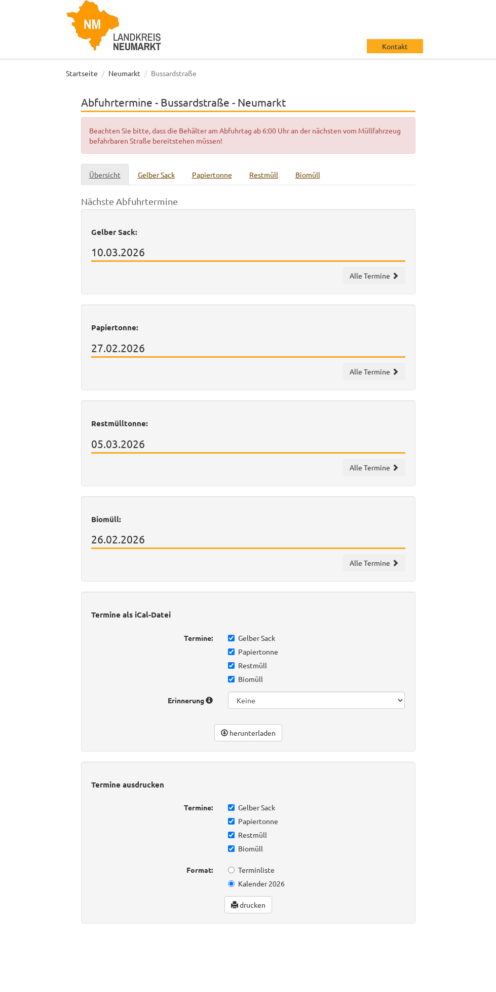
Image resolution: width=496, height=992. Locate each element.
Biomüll (245, 678)
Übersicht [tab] (105, 174)
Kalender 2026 (256, 883)
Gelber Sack (251, 637)
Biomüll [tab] (307, 174)
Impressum (145, 981)
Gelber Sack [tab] (156, 174)
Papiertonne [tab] (212, 174)
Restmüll (247, 665)
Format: (199, 869)
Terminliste (251, 869)
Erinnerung (190, 700)
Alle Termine (374, 275)
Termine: (198, 637)
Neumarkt (124, 73)
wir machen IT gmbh (389, 951)
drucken (248, 904)
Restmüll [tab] (263, 174)
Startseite (82, 73)
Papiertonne (253, 651)
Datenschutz (96, 981)
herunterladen (248, 732)
